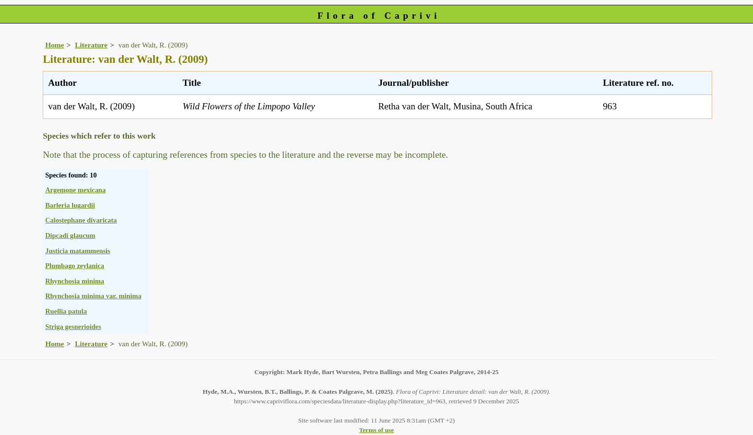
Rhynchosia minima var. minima (93, 296)
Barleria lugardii (70, 205)
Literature (91, 45)
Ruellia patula (66, 311)
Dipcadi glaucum (70, 235)
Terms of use (376, 430)
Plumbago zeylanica (74, 266)
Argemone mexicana (75, 190)
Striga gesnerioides (73, 326)
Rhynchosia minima (74, 281)
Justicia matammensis (77, 251)
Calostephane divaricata (81, 220)
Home (54, 45)
